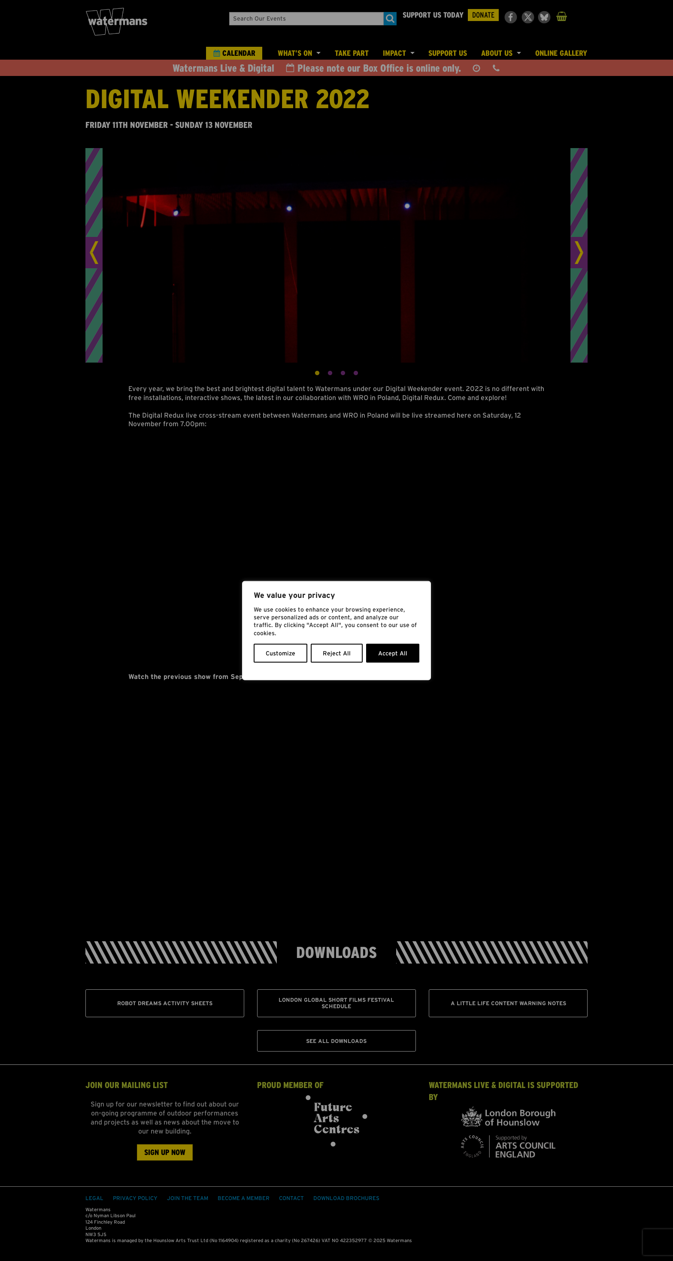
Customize (280, 652)
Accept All (392, 652)
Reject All (337, 652)
